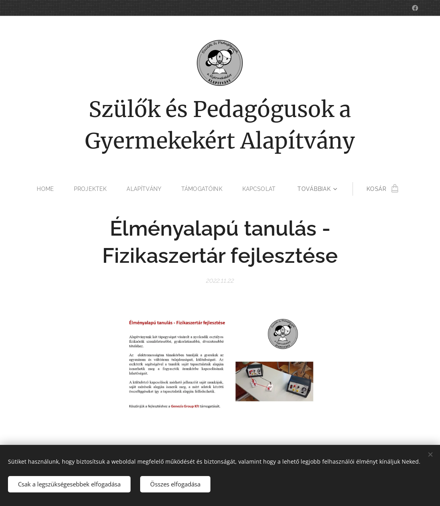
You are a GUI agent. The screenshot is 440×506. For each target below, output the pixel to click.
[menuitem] (46, 189)
